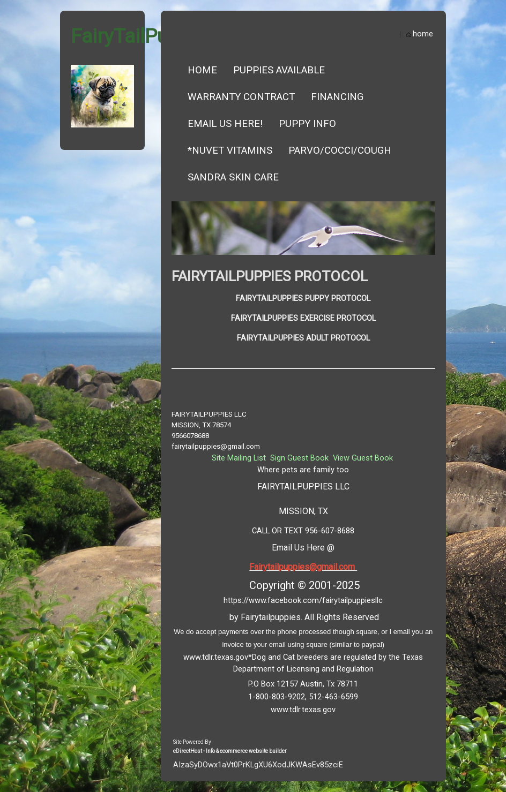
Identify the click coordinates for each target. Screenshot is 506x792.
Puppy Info (307, 124)
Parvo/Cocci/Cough (339, 150)
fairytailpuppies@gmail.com (216, 446)
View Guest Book (363, 458)
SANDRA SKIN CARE (233, 177)
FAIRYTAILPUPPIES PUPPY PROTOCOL (303, 298)
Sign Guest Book (299, 458)
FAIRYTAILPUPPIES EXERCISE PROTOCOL (303, 318)
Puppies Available (279, 70)
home (423, 34)
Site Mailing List (239, 458)
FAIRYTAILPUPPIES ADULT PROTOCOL (303, 338)
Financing (337, 97)
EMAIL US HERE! (225, 124)
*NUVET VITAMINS (230, 150)
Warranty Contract (241, 97)
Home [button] (202, 70)
